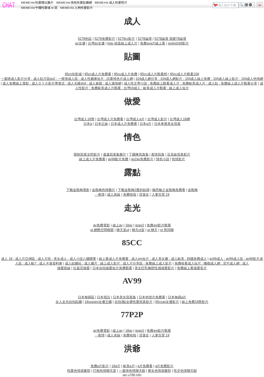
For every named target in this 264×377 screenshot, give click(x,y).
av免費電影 (101, 225)
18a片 (115, 366)
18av (128, 225)
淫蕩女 (144, 194)
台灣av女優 (96, 43)
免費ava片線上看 (152, 43)
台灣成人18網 (180, 119)
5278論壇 (145, 39)
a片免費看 (145, 366)
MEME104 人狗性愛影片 (76, 7)
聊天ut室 (138, 230)
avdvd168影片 (178, 43)
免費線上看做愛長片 (192, 268)
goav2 (139, 225)
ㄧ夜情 (100, 194)
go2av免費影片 (142, 159)
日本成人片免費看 (124, 124)
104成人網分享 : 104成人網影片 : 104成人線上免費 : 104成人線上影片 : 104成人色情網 (199, 79)
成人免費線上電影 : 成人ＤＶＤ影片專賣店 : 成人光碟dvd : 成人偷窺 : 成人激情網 (61, 83)
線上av (118, 225)
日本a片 (145, 124)
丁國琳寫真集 (139, 154)
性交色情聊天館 (185, 371)
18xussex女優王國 (98, 302)
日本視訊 (103, 297)
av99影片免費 (118, 159)
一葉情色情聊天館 (132, 371)
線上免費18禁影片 (195, 302)
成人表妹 (113, 194)
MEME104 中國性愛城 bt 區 (39, 7)
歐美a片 (129, 366)
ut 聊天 (152, 230)
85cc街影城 (73, 74)
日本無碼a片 (177, 297)
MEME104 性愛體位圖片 (37, 2)
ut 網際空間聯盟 (102, 230)
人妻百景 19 (161, 194)
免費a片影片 (100, 366)
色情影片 (178, 159)
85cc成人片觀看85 (153, 74)
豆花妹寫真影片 (178, 154)
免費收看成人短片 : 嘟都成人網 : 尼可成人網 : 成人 (212, 263)
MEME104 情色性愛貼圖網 (74, 2)
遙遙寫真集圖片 (114, 154)
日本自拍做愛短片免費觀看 (112, 268)
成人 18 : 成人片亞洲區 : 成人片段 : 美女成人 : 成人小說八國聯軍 (48, 259)
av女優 (80, 43)
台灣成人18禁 (84, 119)
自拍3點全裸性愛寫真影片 (134, 302)
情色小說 (162, 159)
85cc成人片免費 (125, 74)
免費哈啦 (129, 194)
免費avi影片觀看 (159, 225)
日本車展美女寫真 (167, 124)
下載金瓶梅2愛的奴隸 (133, 190)
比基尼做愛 (81, 268)
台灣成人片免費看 (110, 119)
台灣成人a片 (135, 119)
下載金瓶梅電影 (77, 190)
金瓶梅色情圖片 (103, 190)
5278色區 (85, 39)
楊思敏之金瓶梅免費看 (168, 190)
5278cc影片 (126, 39)
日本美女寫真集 (124, 297)
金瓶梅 (193, 190)
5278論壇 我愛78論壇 (170, 39)
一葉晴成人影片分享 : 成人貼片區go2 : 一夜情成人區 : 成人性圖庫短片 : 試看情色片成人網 (67, 79)
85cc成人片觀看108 (184, 74)
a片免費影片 (164, 366)
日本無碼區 (86, 297)
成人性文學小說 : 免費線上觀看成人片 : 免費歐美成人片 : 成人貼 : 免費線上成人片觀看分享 (190, 83)
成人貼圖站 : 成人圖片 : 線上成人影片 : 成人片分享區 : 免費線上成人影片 (118, 263)
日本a (87, 124)
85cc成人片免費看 (98, 74)
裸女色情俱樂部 (159, 371)
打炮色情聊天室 (104, 371)
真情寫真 (157, 154)
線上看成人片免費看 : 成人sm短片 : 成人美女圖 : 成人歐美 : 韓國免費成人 (153, 259)
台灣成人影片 (157, 119)
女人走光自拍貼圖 (69, 302)
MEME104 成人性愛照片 (111, 2)
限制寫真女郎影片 (87, 154)
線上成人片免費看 (92, 159)
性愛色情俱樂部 (78, 371)
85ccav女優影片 (167, 302)
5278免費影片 (104, 39)
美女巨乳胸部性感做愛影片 (154, 268)
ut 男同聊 (167, 230)
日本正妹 (101, 124)
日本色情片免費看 (152, 297)
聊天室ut (122, 230)
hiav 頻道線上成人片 (122, 43)
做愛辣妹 (63, 268)
